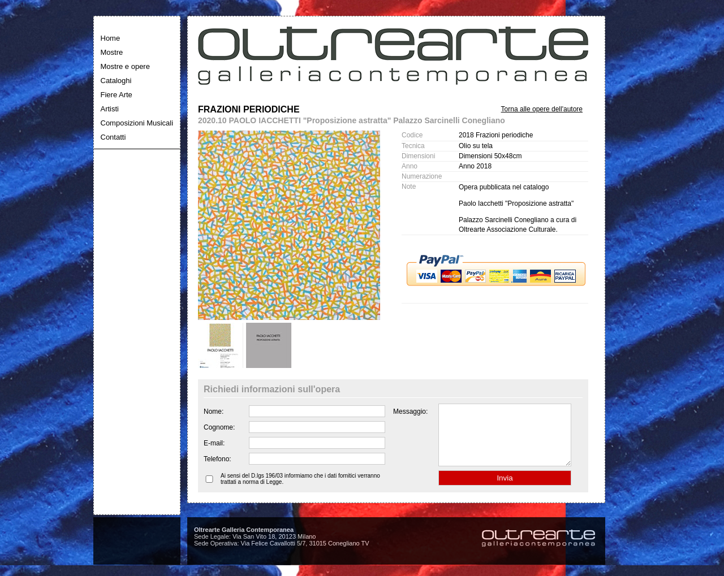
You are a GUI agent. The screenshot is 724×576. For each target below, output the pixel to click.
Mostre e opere (125, 66)
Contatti (113, 137)
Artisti (110, 109)
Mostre (112, 52)
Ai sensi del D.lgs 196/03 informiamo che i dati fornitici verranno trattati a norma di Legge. (300, 490)
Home (110, 38)
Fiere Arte (116, 94)
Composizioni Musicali (137, 123)
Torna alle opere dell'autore (542, 109)
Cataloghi (116, 80)
